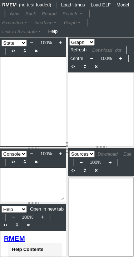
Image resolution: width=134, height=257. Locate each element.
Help (53, 31)
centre (76, 58)
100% (46, 43)
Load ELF (101, 5)
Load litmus (73, 5)
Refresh (78, 50)
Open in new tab (47, 209)
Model (122, 5)
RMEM (14, 238)
